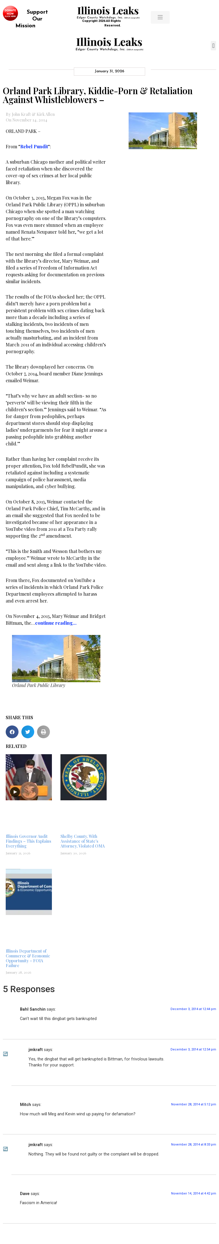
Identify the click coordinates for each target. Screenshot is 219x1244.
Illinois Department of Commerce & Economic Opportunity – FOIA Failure (28, 958)
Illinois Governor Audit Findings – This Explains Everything (28, 841)
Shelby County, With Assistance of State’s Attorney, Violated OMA (82, 841)
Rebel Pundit (34, 146)
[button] (213, 45)
